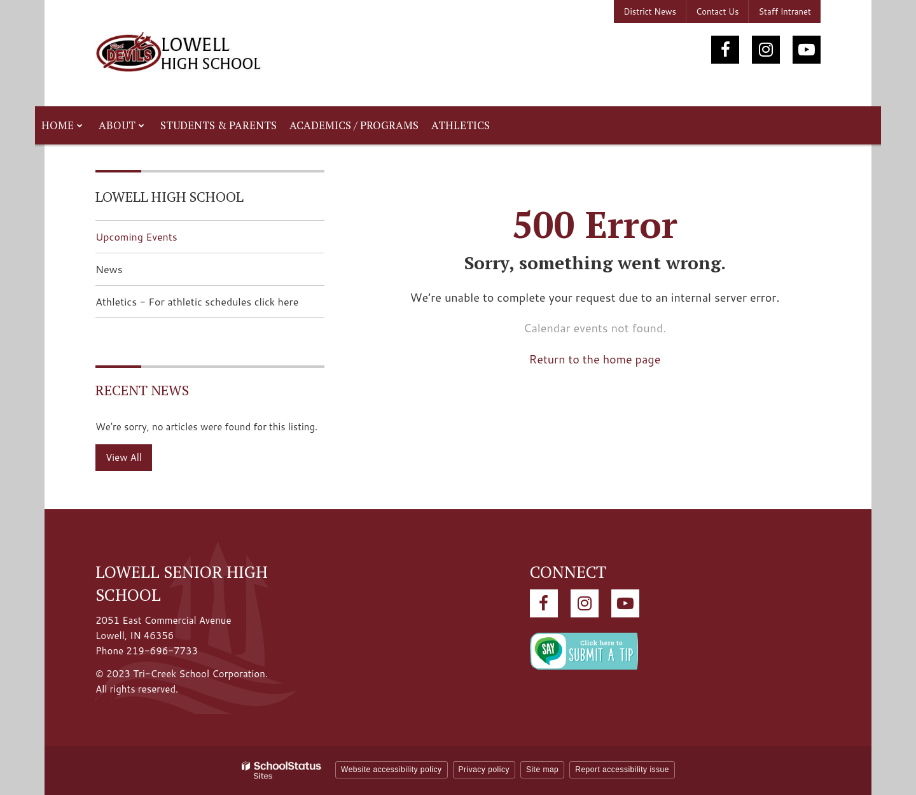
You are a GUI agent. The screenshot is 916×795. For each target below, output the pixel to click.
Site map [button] (542, 769)
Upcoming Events (136, 236)
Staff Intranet (784, 11)
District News (649, 11)
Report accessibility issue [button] (622, 769)
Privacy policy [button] (484, 769)
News (109, 269)
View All (124, 457)
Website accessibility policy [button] (391, 769)
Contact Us (717, 11)
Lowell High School (169, 196)
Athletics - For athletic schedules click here (209, 305)
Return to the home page (595, 359)
